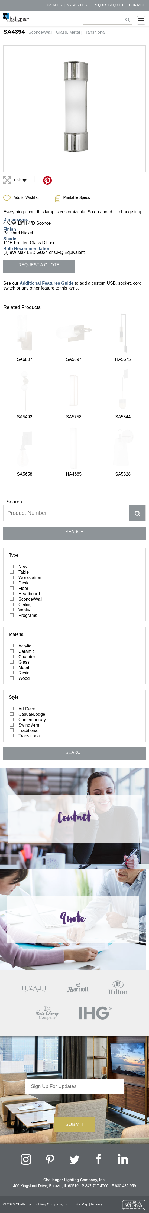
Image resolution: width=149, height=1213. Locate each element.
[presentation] (74, 964)
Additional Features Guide (46, 283)
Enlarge (20, 180)
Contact (137, 5)
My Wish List (78, 5)
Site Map (81, 1064)
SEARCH (75, 392)
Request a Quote (108, 5)
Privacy (97, 1064)
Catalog (54, 5)
